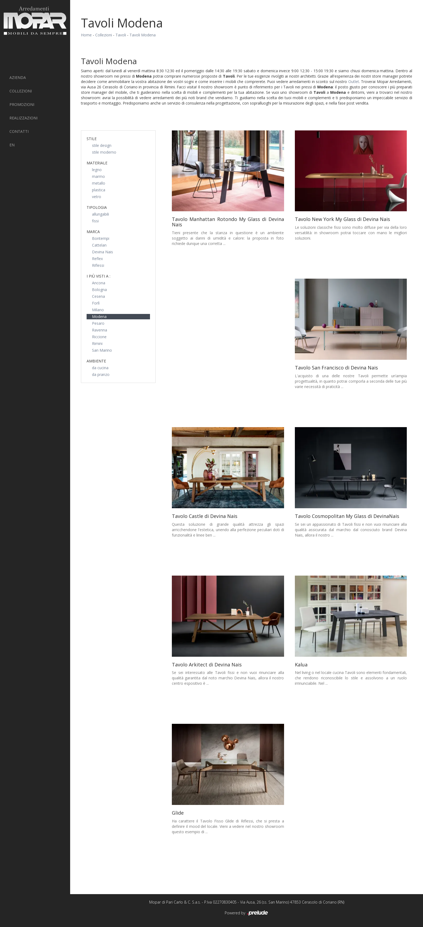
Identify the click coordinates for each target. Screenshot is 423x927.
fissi (95, 220)
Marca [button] (93, 231)
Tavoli (120, 34)
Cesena (98, 296)
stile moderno (104, 152)
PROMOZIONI (21, 104)
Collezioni (20, 91)
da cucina (100, 367)
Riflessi (98, 265)
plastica (98, 189)
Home (86, 34)
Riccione (99, 336)
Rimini (97, 343)
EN (12, 144)
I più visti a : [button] (98, 276)
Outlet (353, 81)
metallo (98, 183)
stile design (101, 145)
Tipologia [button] (97, 207)
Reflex (97, 258)
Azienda (17, 77)
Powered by (247, 913)
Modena (99, 316)
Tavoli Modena (142, 34)
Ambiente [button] (96, 361)
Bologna (99, 289)
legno (97, 169)
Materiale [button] (97, 162)
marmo (98, 176)
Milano (98, 309)
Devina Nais (102, 251)
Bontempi (100, 238)
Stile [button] (92, 138)
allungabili (100, 214)
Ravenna (99, 330)
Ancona (98, 282)
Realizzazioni (23, 117)
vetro (96, 196)
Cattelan (99, 245)
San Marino (102, 350)
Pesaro (98, 323)
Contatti (19, 131)
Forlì (96, 303)
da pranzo (101, 374)
